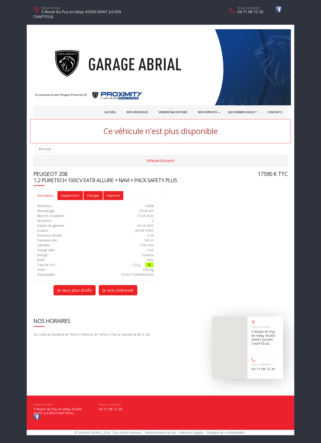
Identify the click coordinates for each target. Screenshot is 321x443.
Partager (93, 195)
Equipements (70, 195)
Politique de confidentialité (226, 432)
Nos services (207, 112)
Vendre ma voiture (173, 112)
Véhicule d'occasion (160, 160)
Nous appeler (261, 364)
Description (45, 195)
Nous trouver (51, 8)
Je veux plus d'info (74, 290)
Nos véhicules (137, 112)
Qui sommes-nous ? (242, 112)
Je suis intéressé (118, 290)
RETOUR (45, 149)
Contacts (274, 112)
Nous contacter (248, 8)
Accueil (110, 112)
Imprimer (113, 195)
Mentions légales (191, 432)
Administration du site (160, 432)
